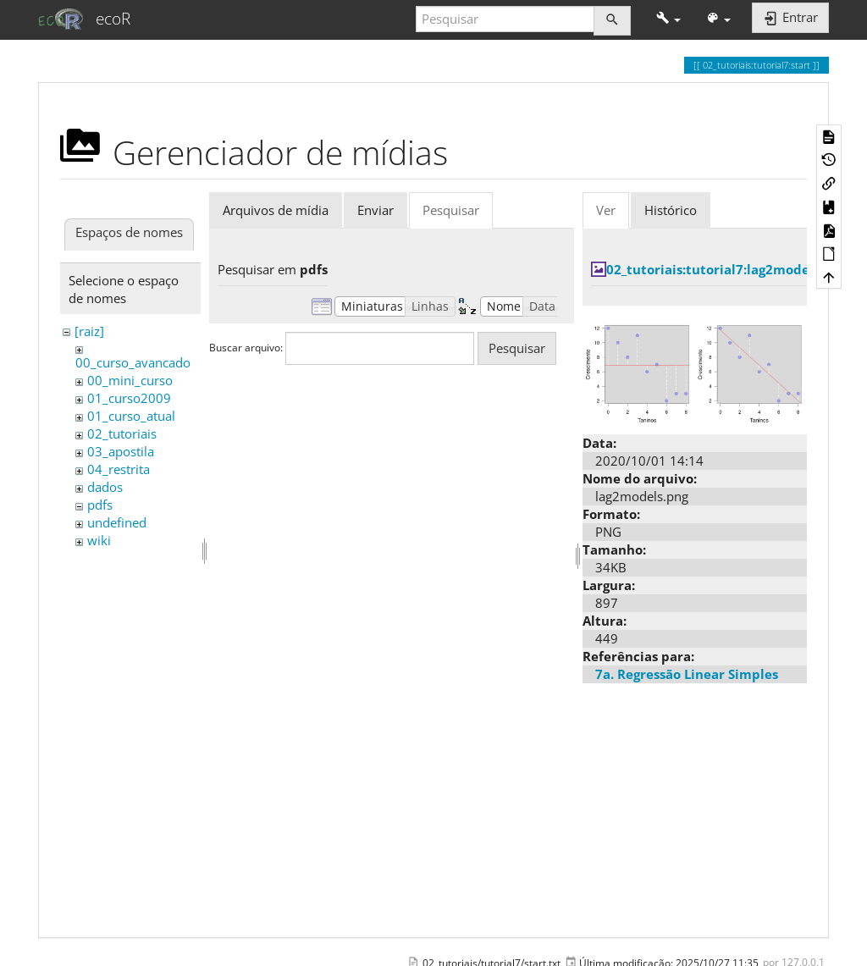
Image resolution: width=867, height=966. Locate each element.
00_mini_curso (130, 380)
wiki (99, 540)
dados (105, 486)
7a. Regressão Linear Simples (686, 673)
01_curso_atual (131, 415)
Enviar (375, 209)
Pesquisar (450, 209)
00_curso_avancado (133, 362)
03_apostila (120, 451)
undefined (116, 522)
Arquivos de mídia (276, 209)
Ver (606, 209)
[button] (668, 19)
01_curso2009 (129, 397)
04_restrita (118, 469)
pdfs (100, 504)
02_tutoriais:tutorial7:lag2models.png (726, 269)
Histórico (670, 209)
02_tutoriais (122, 433)
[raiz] (89, 331)
